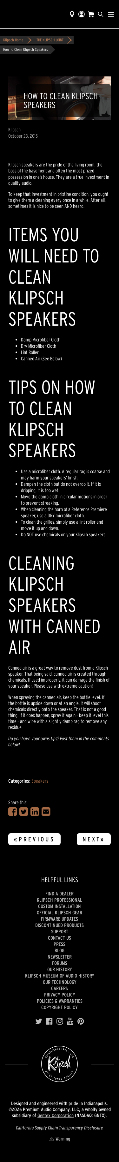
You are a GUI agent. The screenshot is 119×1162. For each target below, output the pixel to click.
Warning (59, 1138)
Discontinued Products (59, 925)
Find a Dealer (59, 893)
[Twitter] (38, 1021)
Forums (59, 963)
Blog (59, 950)
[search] (100, 14)
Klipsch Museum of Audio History (59, 975)
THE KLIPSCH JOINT (49, 40)
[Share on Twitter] (23, 811)
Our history (59, 969)
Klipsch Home (13, 40)
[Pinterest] (80, 1021)
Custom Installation (59, 906)
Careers (59, 988)
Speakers (39, 781)
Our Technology (59, 982)
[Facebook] (49, 1021)
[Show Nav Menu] (110, 14)
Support (59, 931)
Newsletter (60, 957)
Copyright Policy (59, 1007)
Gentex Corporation (55, 1115)
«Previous (34, 839)
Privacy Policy (59, 994)
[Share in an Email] (46, 811)
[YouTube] (70, 1021)
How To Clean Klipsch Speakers (25, 49)
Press (59, 944)
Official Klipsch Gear (59, 912)
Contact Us (59, 938)
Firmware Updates (59, 919)
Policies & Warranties (60, 1001)
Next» (94, 839)
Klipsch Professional (59, 900)
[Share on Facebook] (12, 811)
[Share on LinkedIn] (34, 811)
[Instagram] (59, 1021)
